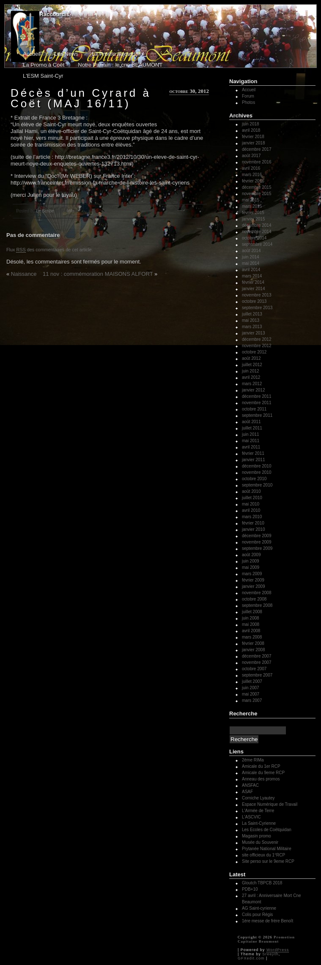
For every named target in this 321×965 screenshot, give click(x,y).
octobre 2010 (254, 478)
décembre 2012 (257, 339)
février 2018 (253, 136)
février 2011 (253, 453)
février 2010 (253, 523)
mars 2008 (252, 637)
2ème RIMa (253, 760)
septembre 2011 (257, 415)
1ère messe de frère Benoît (267, 921)
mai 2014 (250, 263)
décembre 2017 (257, 149)
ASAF (247, 791)
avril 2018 (251, 130)
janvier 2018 (253, 143)
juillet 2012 (252, 364)
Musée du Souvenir (260, 842)
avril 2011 (251, 447)
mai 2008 (250, 624)
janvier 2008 (253, 649)
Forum (45, 29)
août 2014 (251, 250)
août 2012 (251, 358)
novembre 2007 (257, 662)
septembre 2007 (257, 675)
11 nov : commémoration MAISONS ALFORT (98, 274)
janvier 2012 (253, 390)
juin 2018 (250, 124)
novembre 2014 (257, 231)
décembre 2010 (257, 466)
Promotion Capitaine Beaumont (266, 939)
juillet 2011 (252, 428)
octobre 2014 (254, 238)
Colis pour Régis (257, 914)
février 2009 (253, 580)
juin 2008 (250, 618)
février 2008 (253, 643)
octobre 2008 (254, 599)
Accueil (46, 19)
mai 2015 (250, 200)
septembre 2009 (257, 548)
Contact (46, 33)
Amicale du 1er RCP (261, 766)
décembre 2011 (257, 396)
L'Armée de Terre (258, 810)
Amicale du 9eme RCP (263, 772)
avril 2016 (251, 168)
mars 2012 (252, 383)
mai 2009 (250, 567)
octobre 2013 (254, 301)
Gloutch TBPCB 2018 (262, 883)
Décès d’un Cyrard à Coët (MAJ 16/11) (81, 98)
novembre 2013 (257, 295)
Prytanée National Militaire (266, 848)
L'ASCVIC (251, 817)
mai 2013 (250, 320)
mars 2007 (252, 700)
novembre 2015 (257, 193)
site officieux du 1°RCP (263, 855)
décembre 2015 (257, 187)
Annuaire (47, 43)
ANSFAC (250, 785)
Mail (43, 38)
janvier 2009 (253, 586)
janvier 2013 (253, 333)
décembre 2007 (257, 656)
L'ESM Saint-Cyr (43, 76)
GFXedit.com (251, 958)
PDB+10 (250, 889)
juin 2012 (250, 371)
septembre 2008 (257, 605)
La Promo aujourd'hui (118, 54)
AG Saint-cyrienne (259, 908)
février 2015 (253, 212)
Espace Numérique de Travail (269, 804)
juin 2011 (250, 434)
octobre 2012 (254, 352)
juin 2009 (250, 561)
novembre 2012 (257, 345)
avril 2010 (251, 510)
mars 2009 (252, 573)
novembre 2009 (257, 542)
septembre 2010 (257, 485)
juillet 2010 (252, 497)
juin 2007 (250, 687)
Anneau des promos (261, 779)
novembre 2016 (257, 162)
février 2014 (253, 282)
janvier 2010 (253, 529)
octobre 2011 (254, 409)
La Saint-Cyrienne (259, 823)
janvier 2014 (253, 288)
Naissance (24, 274)
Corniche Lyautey (258, 798)
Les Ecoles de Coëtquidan (266, 829)
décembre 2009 (257, 535)
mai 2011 (250, 440)
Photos (45, 24)
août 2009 (251, 554)
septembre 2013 (257, 307)
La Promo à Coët (43, 65)
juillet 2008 (252, 611)
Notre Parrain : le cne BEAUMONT (120, 65)
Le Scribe (45, 211)
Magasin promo (256, 836)
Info (70, 211)
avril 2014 (251, 269)
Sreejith (270, 954)
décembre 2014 (257, 225)
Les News (66, 54)
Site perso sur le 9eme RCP (268, 861)
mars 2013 (252, 326)
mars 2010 (252, 516)
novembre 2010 (257, 472)
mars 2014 (252, 276)
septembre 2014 (257, 244)
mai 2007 (250, 694)
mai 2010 (250, 504)
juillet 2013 (252, 314)
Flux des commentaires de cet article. (49, 250)
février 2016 (253, 181)
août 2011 (251, 421)
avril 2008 (251, 630)
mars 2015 (252, 206)
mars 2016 (252, 174)
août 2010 (251, 491)
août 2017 (251, 155)
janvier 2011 (253, 459)
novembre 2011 (257, 402)
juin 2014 (250, 257)
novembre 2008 (257, 592)
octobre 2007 (254, 668)
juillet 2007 (252, 681)
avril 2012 (251, 377)
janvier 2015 (253, 219)
